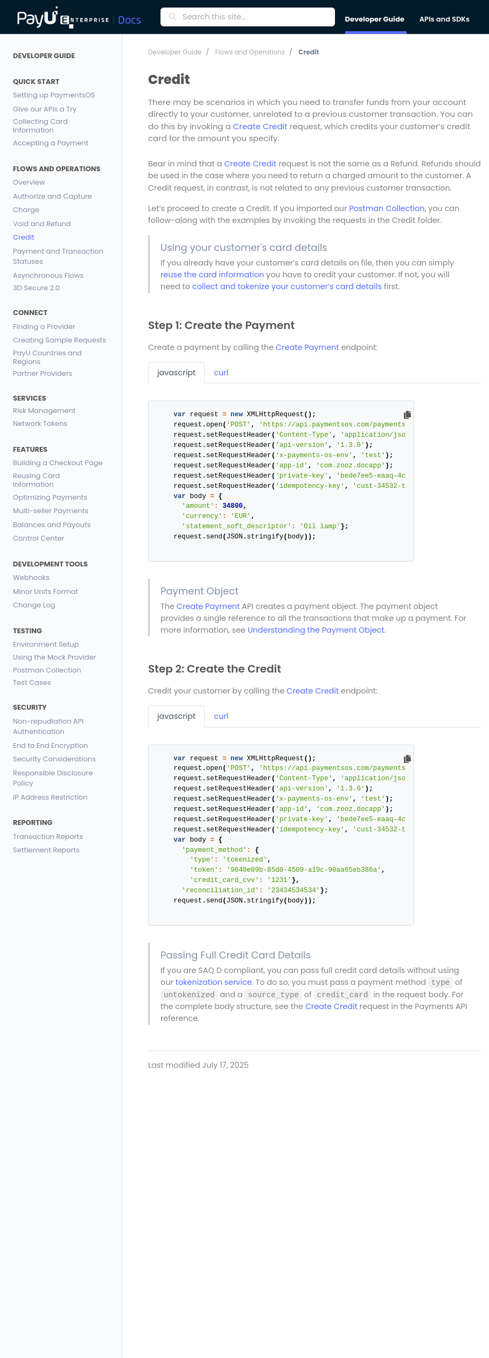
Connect (30, 312)
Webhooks (31, 577)
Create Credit (260, 126)
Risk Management (44, 411)
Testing (27, 631)
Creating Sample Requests (59, 340)
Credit (23, 237)
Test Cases (32, 683)
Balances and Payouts (51, 525)
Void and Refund (42, 224)
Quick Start (36, 81)
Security (30, 707)
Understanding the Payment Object (316, 630)
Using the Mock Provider (54, 657)
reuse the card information (212, 274)
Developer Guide (44, 56)
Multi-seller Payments (50, 511)
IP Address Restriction (50, 797)
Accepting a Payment (50, 143)
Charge (26, 210)
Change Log (34, 605)
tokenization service (214, 982)
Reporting (33, 822)
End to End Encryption (50, 745)
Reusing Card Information (36, 480)
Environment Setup (46, 644)
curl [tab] (221, 372)
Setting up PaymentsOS (54, 95)
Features (30, 449)
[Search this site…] (255, 17)
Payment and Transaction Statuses (58, 256)
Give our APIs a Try (44, 109)
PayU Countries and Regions (47, 358)
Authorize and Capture (52, 196)
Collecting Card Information (40, 126)
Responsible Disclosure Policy (53, 778)
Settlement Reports (46, 850)
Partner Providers (42, 374)
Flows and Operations (56, 169)
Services (29, 398)
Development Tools (50, 564)
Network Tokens (40, 423)
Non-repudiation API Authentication (48, 726)
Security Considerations (54, 759)
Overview (29, 182)
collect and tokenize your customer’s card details (287, 286)
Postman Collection (47, 670)
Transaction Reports (48, 836)
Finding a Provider (44, 326)
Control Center (38, 538)
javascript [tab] (176, 372)
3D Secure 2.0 (36, 288)
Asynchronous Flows (48, 275)
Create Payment (307, 347)
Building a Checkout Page (58, 463)
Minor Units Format (45, 591)
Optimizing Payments (50, 497)
